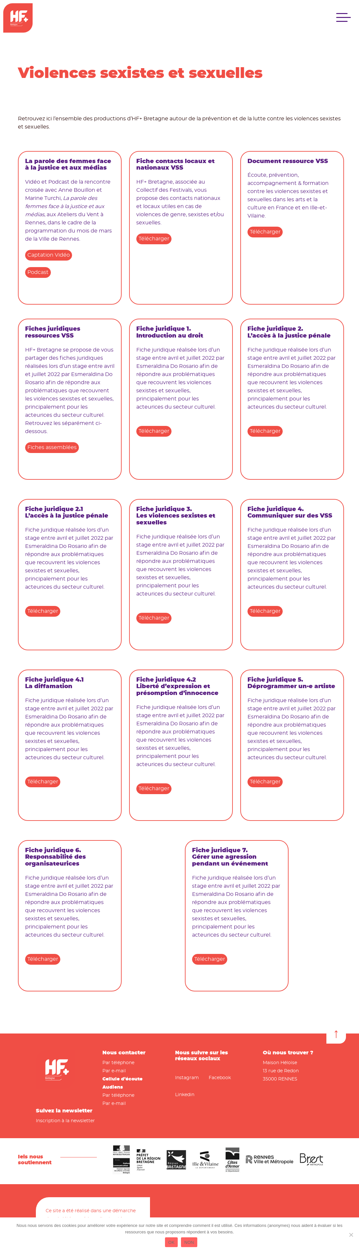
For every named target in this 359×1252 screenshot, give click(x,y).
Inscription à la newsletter (65, 1121)
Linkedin (184, 1095)
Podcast (38, 272)
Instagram (187, 1078)
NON (189, 1242)
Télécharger (154, 238)
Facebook (220, 1078)
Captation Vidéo (48, 255)
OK (171, 1242)
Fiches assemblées (52, 447)
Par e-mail (114, 1071)
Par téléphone (118, 1063)
